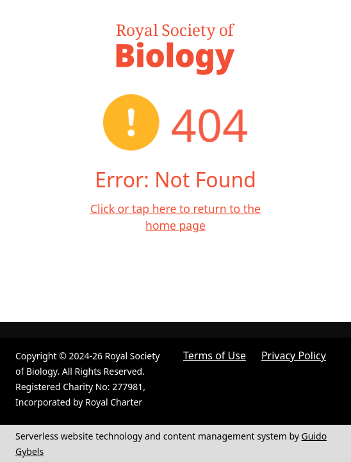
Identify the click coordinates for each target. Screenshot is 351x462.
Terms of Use (214, 355)
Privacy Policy (293, 355)
